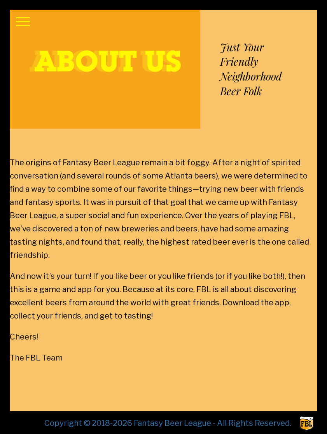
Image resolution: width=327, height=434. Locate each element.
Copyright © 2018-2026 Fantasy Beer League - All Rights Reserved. (167, 423)
